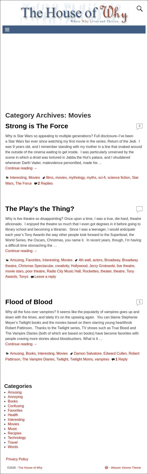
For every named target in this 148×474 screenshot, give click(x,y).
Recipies (14, 433)
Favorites (33, 260)
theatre (119, 271)
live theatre (125, 266)
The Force (23, 183)
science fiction (119, 177)
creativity (62, 266)
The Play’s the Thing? (39, 208)
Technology (17, 438)
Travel (13, 442)
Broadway (112, 260)
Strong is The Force (36, 126)
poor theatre (35, 271)
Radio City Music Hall (64, 271)
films (50, 177)
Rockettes (91, 271)
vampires (102, 359)
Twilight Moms (81, 359)
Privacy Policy (17, 459)
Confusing (16, 406)
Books (31, 353)
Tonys (23, 276)
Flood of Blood (29, 301)
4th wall (85, 260)
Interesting (18, 177)
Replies (45, 183)
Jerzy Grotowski (102, 266)
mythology (77, 177)
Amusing (17, 260)
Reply (121, 359)
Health (13, 415)
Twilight (62, 359)
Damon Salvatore (88, 353)
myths (91, 177)
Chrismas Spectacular (36, 266)
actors (98, 260)
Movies (34, 177)
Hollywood (79, 266)
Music (12, 429)
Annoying (15, 397)
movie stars (14, 271)
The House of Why (30, 467)
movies (61, 177)
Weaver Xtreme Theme (126, 467)
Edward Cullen (115, 353)
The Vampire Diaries (38, 359)
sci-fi (102, 177)
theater (106, 271)
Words (13, 447)
